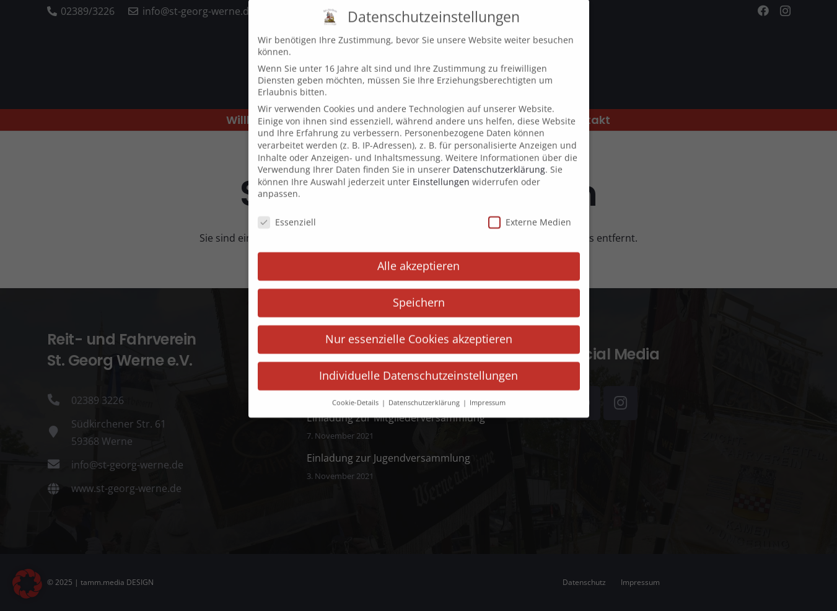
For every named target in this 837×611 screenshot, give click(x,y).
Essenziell (287, 211)
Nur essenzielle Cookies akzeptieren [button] (418, 327)
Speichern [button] (419, 290)
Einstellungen (441, 170)
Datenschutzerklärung (499, 158)
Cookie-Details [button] (356, 391)
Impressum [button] (488, 391)
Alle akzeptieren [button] (418, 254)
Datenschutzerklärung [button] (425, 391)
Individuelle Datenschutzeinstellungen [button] (418, 363)
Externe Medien (529, 211)
